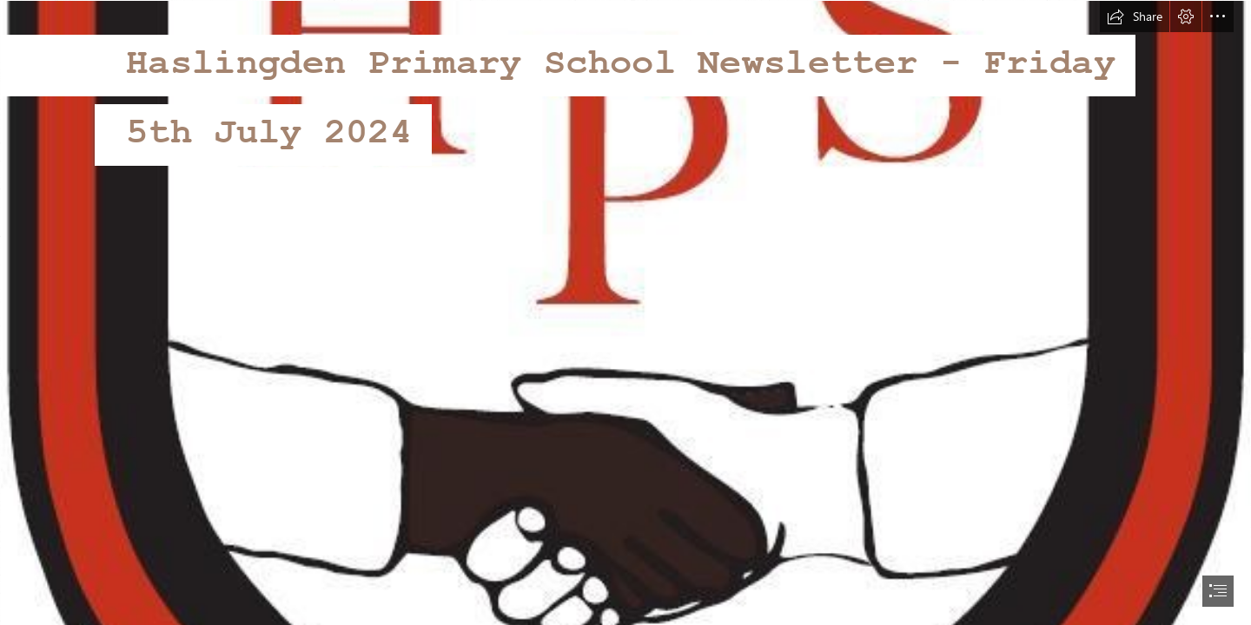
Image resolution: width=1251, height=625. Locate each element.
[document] (625, 312)
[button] (1134, 16)
